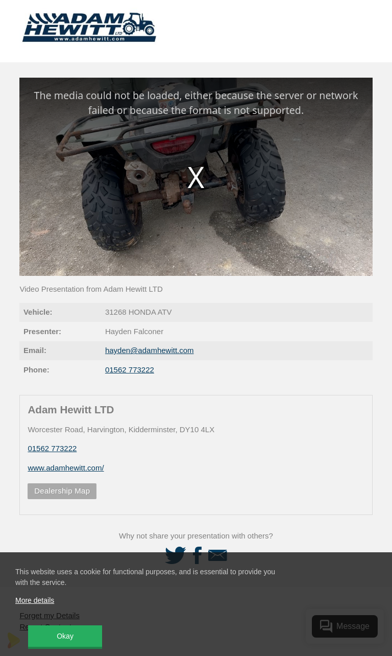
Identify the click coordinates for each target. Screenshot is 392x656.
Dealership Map (62, 490)
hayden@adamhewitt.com (149, 350)
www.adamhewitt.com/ (66, 467)
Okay (65, 636)
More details (34, 600)
